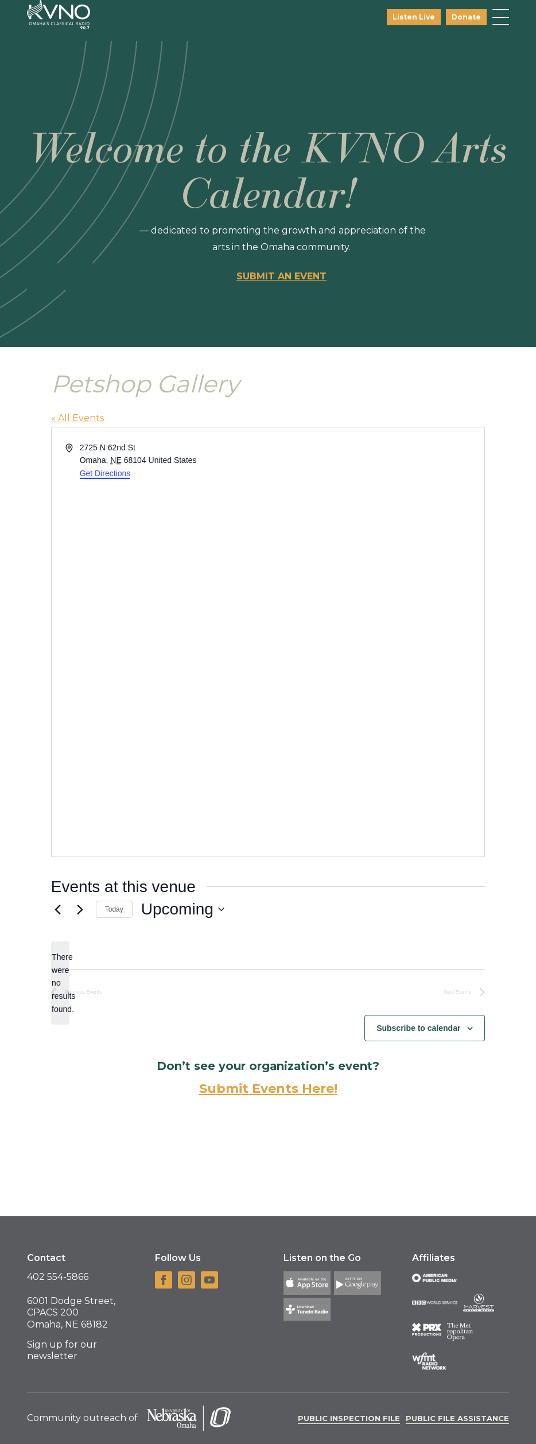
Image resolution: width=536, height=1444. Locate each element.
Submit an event (281, 276)
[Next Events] (80, 909)
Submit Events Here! (268, 1088)
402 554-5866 (57, 1276)
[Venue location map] (375, 642)
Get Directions (105, 473)
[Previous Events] (58, 909)
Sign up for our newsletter (62, 1350)
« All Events (77, 417)
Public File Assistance (457, 1418)
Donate (466, 17)
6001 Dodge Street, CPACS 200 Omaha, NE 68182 (71, 1312)
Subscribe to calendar (418, 1028)
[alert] (60, 983)
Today (114, 909)
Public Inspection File (349, 1418)
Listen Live (414, 17)
